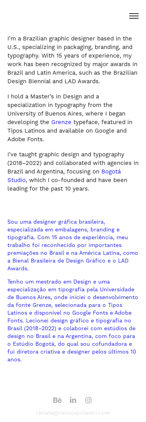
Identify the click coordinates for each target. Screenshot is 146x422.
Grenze (62, 122)
